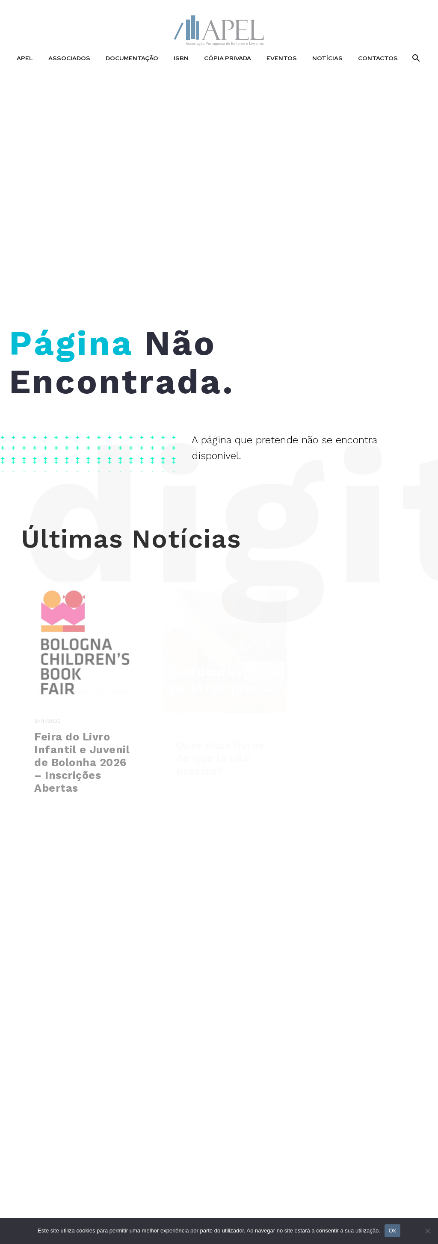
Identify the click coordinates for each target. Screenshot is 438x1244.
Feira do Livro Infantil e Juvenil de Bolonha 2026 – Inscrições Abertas (82, 771)
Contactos (378, 58)
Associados (69, 58)
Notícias (327, 58)
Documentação (132, 58)
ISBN (181, 58)
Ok (392, 1230)
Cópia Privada (227, 58)
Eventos (281, 58)
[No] (427, 1230)
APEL (25, 58)
